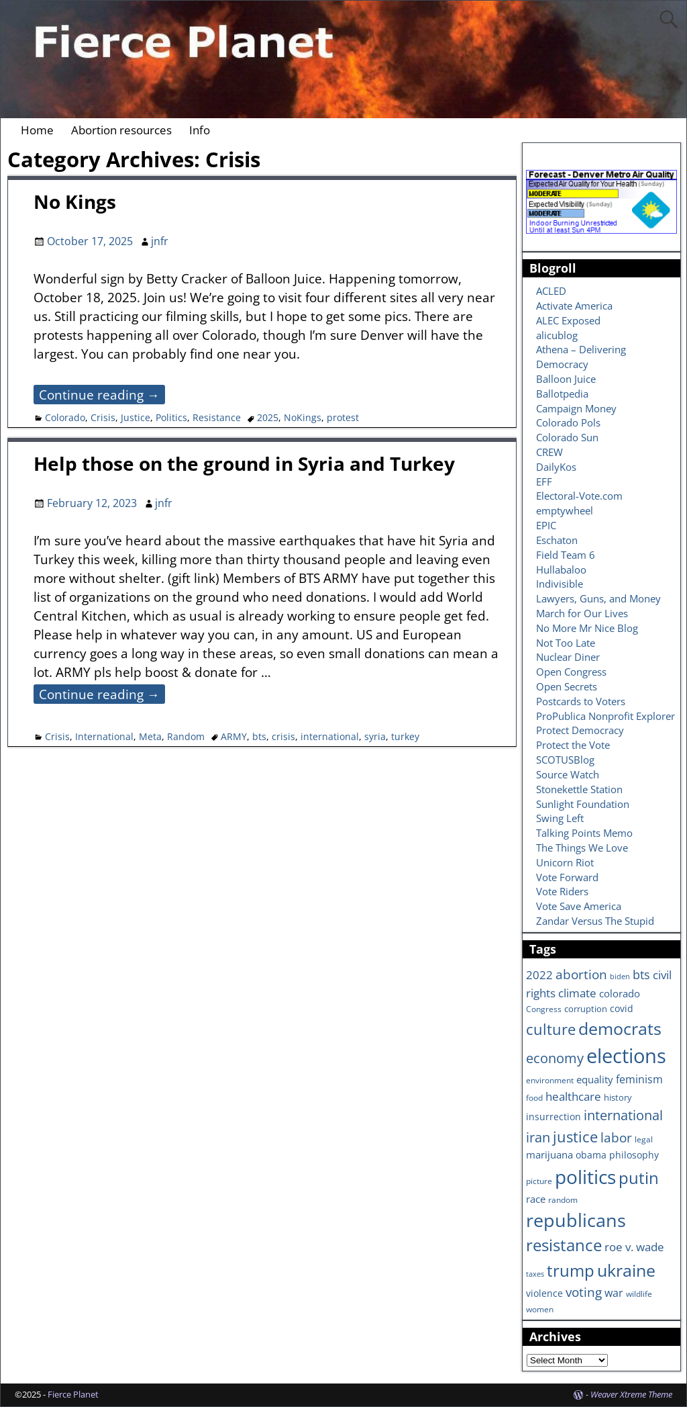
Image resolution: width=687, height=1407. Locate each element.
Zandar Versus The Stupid (595, 920)
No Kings (75, 201)
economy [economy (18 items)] (555, 1058)
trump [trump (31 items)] (570, 1270)
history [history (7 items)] (618, 1097)
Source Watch (567, 774)
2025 (267, 417)
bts (259, 736)
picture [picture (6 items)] (539, 1180)
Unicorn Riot (565, 862)
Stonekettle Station (579, 789)
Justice (135, 417)
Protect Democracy (580, 730)
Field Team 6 (565, 554)
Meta (150, 736)
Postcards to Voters (580, 701)
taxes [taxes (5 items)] (535, 1274)
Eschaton (557, 540)
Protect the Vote (573, 745)
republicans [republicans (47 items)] (576, 1220)
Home (37, 130)
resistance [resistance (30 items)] (564, 1245)
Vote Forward (567, 877)
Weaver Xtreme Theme (631, 1394)
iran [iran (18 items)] (538, 1137)
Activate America (574, 305)
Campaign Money (576, 408)
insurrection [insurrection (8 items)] (553, 1116)
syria (375, 736)
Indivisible (559, 583)
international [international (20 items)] (623, 1114)
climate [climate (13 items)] (577, 993)
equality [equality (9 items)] (594, 1079)
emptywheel (564, 510)
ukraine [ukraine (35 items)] (626, 1270)
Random (186, 736)
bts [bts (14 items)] (641, 974)
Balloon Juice (566, 378)
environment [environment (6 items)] (550, 1080)
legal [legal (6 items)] (644, 1139)
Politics (171, 417)
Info (199, 130)
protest (343, 417)
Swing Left (560, 818)
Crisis (103, 417)
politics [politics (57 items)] (585, 1176)
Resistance (217, 417)
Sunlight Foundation (582, 804)
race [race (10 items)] (535, 1199)
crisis (283, 736)
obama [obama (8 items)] (591, 1154)
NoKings (302, 417)
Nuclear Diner (568, 657)
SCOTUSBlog (565, 759)
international (330, 736)
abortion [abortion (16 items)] (581, 974)
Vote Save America (578, 906)
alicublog (557, 335)
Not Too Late (565, 642)
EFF (544, 481)
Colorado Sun (567, 437)
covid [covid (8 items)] (621, 1008)
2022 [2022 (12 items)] (539, 975)
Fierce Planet (73, 1394)
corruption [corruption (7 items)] (585, 1009)
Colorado (65, 417)
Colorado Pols (568, 422)
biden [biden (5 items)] (620, 976)
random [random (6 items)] (563, 1199)
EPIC (546, 525)
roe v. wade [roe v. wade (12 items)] (634, 1247)
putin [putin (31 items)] (639, 1178)
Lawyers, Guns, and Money (598, 598)
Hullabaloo (561, 569)
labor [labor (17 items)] (616, 1137)
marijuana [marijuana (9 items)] (549, 1154)
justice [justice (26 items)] (575, 1136)
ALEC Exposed (568, 320)
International (104, 736)
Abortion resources (121, 130)
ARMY (234, 736)
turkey (405, 736)
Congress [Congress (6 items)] (544, 1008)
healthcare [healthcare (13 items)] (573, 1096)
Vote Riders (562, 891)
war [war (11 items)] (613, 1292)
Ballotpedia (562, 393)
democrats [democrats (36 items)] (620, 1028)
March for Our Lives (582, 613)
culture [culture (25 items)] (551, 1029)
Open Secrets (566, 686)
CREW (549, 452)
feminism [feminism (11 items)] (639, 1079)
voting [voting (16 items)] (584, 1292)
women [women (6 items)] (539, 1309)
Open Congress (571, 671)
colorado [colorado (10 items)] (619, 994)
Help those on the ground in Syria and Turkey (244, 463)
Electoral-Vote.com (579, 495)
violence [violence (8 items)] (544, 1293)
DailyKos (556, 466)
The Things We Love (582, 847)
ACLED (551, 291)
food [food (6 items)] (534, 1097)
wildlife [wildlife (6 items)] (639, 1293)
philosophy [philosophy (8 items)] (634, 1154)
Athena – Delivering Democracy (581, 357)
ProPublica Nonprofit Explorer (605, 716)
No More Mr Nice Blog (587, 628)
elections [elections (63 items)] (626, 1055)
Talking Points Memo (584, 832)
